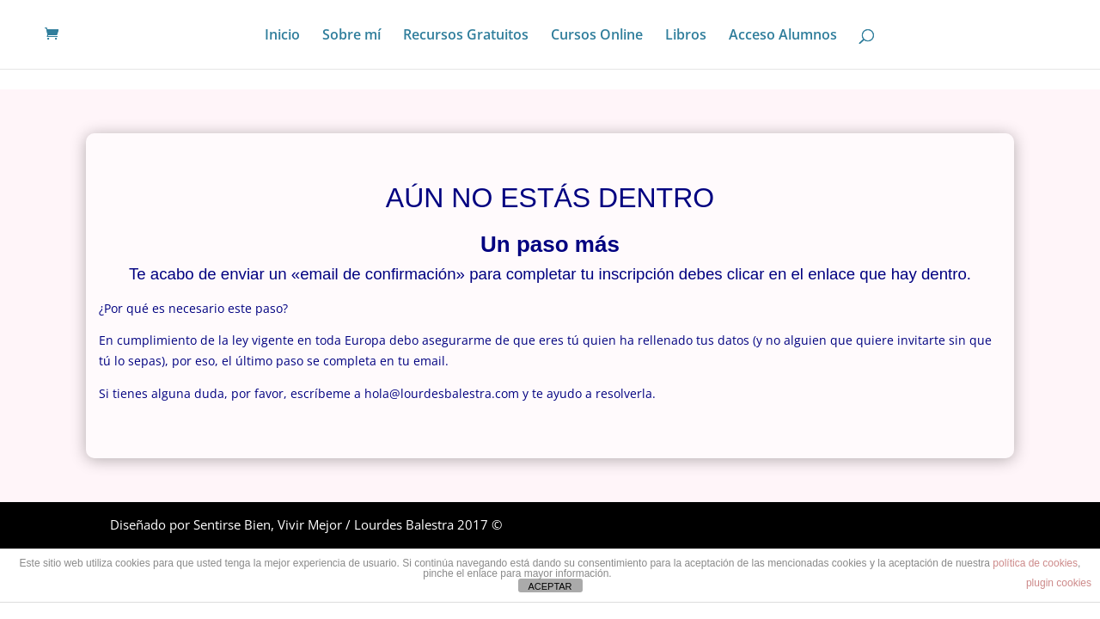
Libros (685, 36)
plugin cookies (1058, 583)
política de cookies (1035, 563)
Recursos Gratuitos (466, 36)
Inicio (282, 36)
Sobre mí (351, 36)
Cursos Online (597, 36)
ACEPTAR (549, 586)
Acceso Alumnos (783, 36)
